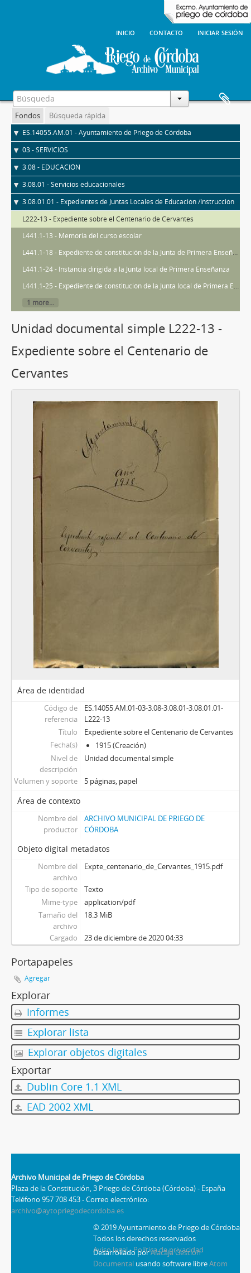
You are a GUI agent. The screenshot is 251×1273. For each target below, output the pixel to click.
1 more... (40, 302)
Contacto (166, 32)
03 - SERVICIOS (45, 150)
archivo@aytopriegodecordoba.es (67, 1211)
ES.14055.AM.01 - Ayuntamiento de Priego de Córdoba (106, 132)
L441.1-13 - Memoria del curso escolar (82, 235)
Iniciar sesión (220, 32)
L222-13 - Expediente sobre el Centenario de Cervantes (108, 219)
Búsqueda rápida (77, 115)
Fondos (27, 115)
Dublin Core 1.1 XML (68, 1086)
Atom (218, 1263)
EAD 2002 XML (54, 1106)
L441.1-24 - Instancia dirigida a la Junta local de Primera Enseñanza (126, 269)
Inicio (125, 32)
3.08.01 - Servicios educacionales (73, 184)
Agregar (37, 978)
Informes (42, 1012)
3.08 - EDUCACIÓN (51, 167)
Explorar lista (52, 1032)
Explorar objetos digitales (81, 1052)
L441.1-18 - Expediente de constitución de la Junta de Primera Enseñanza (135, 252)
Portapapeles (225, 99)
